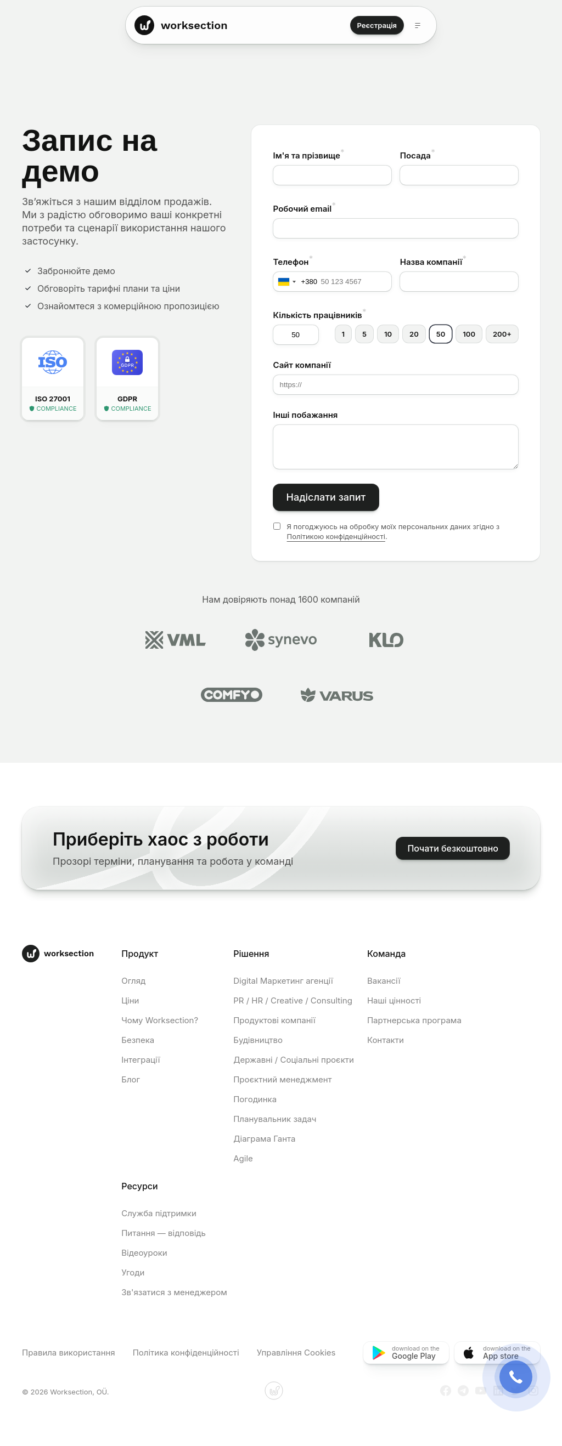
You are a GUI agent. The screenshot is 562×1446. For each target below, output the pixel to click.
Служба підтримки (158, 1213)
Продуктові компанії (274, 1020)
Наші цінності (394, 1000)
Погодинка (255, 1099)
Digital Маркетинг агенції (283, 981)
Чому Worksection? (159, 1020)
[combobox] (295, 282)
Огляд (133, 981)
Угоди (132, 1272)
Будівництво (258, 1040)
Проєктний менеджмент (282, 1079)
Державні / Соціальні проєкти (293, 1059)
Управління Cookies (296, 1352)
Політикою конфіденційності (336, 536)
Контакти (385, 1040)
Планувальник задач (274, 1119)
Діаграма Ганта (264, 1138)
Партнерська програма (414, 1020)
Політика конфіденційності (186, 1352)
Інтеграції (140, 1059)
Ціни (130, 1000)
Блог (130, 1079)
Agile (243, 1158)
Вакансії (383, 981)
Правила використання (68, 1352)
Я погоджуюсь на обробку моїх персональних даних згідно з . (393, 531)
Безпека (137, 1040)
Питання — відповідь (163, 1233)
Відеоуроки (144, 1252)
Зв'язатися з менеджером (174, 1292)
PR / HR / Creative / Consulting (292, 1000)
